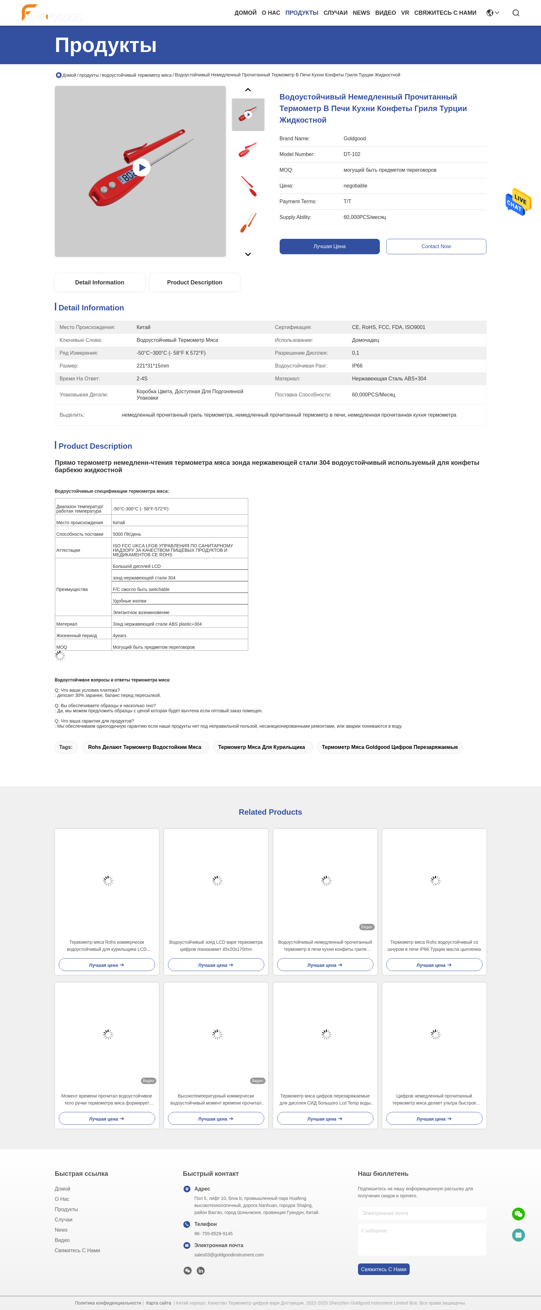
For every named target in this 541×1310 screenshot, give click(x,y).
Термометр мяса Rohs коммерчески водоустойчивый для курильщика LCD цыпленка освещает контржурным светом (106, 946)
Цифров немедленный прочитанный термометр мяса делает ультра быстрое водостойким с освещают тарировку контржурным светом (434, 1099)
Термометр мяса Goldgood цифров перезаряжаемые (390, 747)
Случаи (336, 13)
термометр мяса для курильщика (261, 747)
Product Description (194, 282)
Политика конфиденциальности (108, 1303)
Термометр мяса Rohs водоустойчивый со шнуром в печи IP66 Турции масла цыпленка (434, 946)
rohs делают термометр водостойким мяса (144, 747)
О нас (271, 13)
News (361, 13)
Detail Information (99, 282)
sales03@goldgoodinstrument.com (229, 1254)
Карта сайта (158, 1303)
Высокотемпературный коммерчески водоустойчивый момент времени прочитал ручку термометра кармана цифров (215, 1099)
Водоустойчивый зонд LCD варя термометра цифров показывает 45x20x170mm (216, 946)
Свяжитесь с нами (445, 13)
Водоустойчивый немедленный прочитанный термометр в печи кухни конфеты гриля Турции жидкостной (325, 946)
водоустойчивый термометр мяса (137, 75)
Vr (405, 13)
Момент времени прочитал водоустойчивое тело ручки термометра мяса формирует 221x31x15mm (106, 1099)
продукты (301, 13)
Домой (246, 13)
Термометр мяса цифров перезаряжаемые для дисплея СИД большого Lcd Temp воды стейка (325, 1099)
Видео (385, 13)
